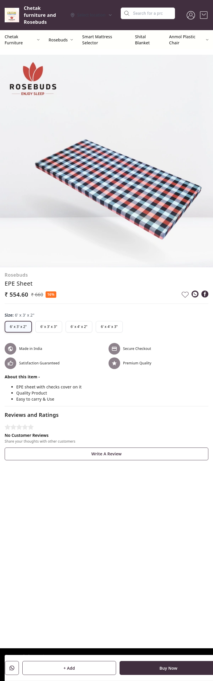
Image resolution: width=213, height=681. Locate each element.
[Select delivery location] (91, 15)
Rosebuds (58, 40)
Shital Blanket (142, 39)
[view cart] (203, 15)
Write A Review (106, 454)
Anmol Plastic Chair (182, 39)
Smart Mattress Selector (97, 39)
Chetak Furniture (14, 39)
